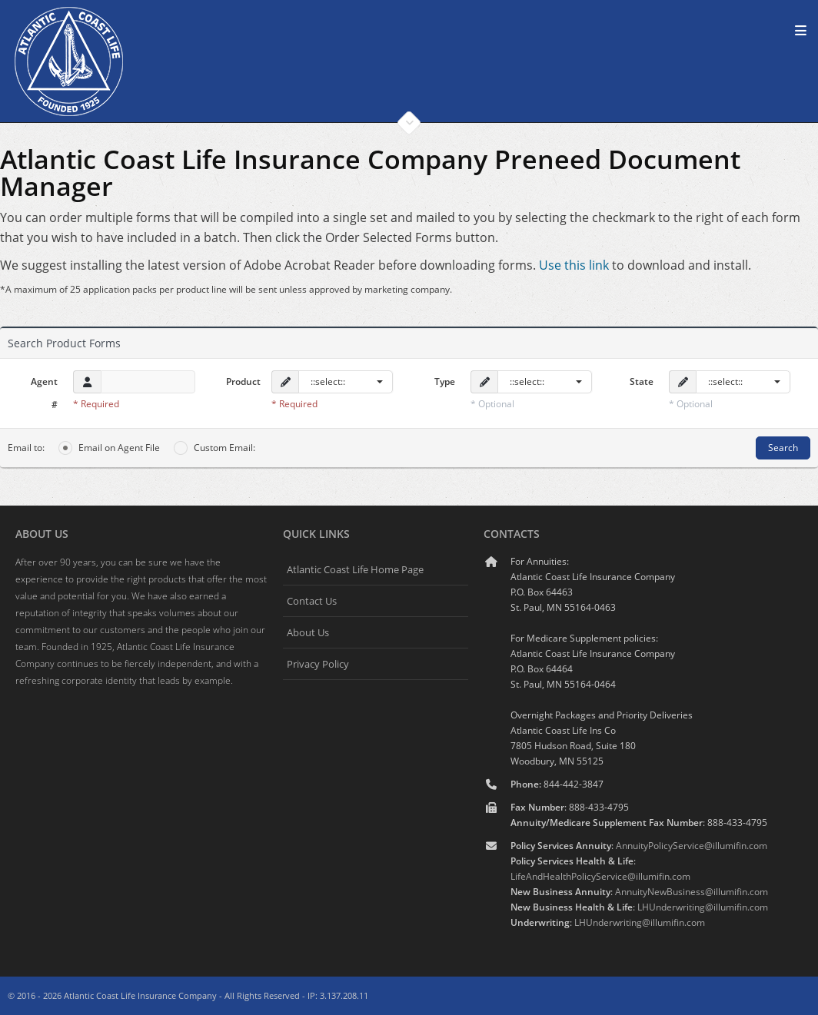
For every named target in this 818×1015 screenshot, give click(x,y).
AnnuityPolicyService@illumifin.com (691, 845)
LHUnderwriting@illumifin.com (702, 907)
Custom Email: (214, 448)
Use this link (574, 265)
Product (243, 381)
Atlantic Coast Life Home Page (355, 569)
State (641, 381)
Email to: (26, 447)
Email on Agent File (109, 448)
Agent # (44, 393)
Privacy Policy (318, 664)
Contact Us (312, 601)
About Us (308, 632)
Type (444, 381)
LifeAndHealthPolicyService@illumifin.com (600, 876)
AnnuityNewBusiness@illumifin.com (691, 891)
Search (783, 447)
